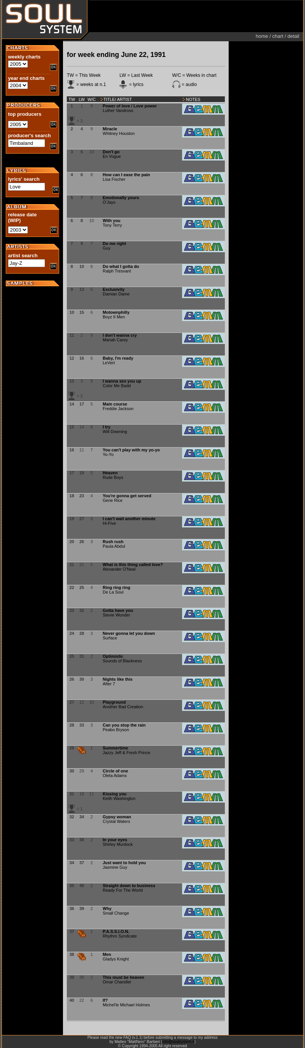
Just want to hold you (124, 862)
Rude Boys (113, 477)
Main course (115, 404)
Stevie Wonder (116, 615)
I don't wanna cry (120, 335)
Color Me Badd (117, 385)
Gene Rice (113, 500)
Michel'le (111, 1005)
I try (106, 427)
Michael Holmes (135, 1005)
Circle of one (115, 771)
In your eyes (115, 839)
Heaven (110, 472)
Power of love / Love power (130, 106)
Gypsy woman (117, 816)
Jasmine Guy (115, 867)
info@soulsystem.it (178, 1042)
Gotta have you (118, 610)
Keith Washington (119, 798)
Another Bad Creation (123, 706)
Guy (106, 248)
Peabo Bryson (116, 729)
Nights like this (117, 679)
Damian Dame (116, 294)
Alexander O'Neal (119, 569)
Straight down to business (129, 885)
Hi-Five (109, 523)
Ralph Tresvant (117, 271)
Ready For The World (123, 890)
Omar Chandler (117, 982)
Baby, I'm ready (118, 358)
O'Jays (109, 202)
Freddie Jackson (118, 408)
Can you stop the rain (124, 725)
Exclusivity (113, 289)
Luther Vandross (118, 110)
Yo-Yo (108, 454)
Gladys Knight (116, 959)
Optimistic (113, 656)
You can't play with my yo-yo (131, 450)
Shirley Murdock (118, 844)
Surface (110, 638)
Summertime (115, 748)
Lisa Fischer (114, 179)
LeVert (109, 362)
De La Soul (113, 592)
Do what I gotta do (121, 266)
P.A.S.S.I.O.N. (116, 931)
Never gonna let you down (129, 633)
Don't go (111, 151)
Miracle (110, 129)
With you (111, 220)
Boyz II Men (114, 317)
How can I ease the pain (126, 174)
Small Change (116, 913)
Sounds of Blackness (122, 661)
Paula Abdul (114, 546)
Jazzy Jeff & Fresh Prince (126, 752)
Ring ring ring (116, 587)
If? (105, 1000)
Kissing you (114, 794)
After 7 (109, 683)
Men (107, 954)
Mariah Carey (115, 339)
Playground (114, 702)
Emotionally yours (121, 197)
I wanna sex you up (122, 381)
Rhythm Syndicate (120, 936)
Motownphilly (116, 312)
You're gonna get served (127, 495)
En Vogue (112, 156)
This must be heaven (123, 977)
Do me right (114, 243)
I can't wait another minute (129, 518)
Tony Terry (112, 225)
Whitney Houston (119, 133)
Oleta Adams (115, 775)
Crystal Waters (116, 821)
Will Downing (115, 431)
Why (107, 908)
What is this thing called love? (133, 564)
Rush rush (113, 541)
